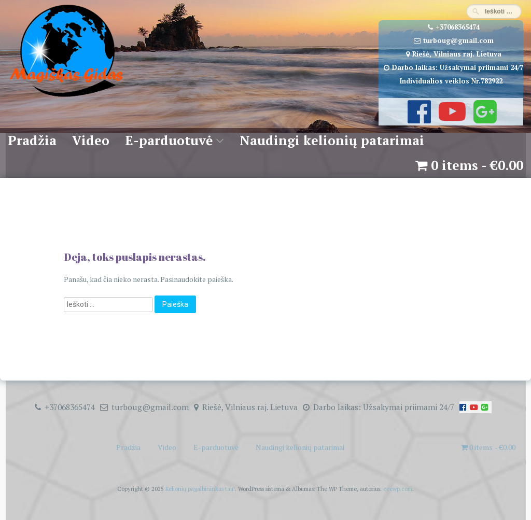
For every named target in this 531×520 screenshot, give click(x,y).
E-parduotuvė (169, 140)
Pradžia (32, 140)
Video (90, 140)
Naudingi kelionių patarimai (332, 140)
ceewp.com (397, 489)
